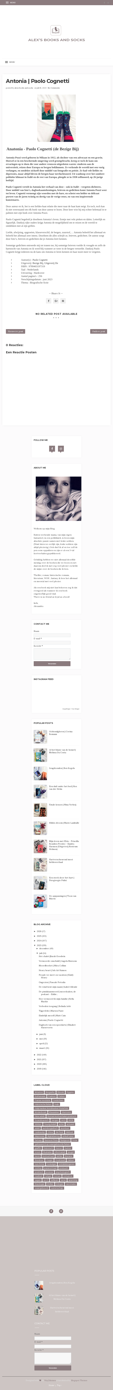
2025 (39, 936)
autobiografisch (50, 1128)
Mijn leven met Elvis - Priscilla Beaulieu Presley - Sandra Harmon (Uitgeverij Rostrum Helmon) (64, 845)
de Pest (59, 1132)
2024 (39, 940)
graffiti (38, 1148)
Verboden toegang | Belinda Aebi (55, 1006)
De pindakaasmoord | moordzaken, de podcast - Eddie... (57, 993)
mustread (60, 1160)
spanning (73, 1180)
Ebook (61, 1092)
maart (42, 1048)
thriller (50, 1184)
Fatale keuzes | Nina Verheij (62, 804)
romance (67, 1176)
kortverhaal (48, 1156)
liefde (59, 1156)
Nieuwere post (15, 331)
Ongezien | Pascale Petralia (52, 982)
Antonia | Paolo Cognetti (51, 1020)
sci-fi (46, 1180)
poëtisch (39, 1172)
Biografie (50, 1092)
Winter (38, 1124)
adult (37, 1128)
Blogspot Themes (79, 1380)
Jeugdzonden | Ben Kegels (62, 768)
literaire (68, 1156)
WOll (70, 1120)
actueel (70, 1124)
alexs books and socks (23, 88)
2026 (39, 931)
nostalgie (51, 1164)
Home (51, 1385)
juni (41, 1034)
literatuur (39, 1160)
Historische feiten (43, 1104)
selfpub (54, 1180)
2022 (39, 1054)
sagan (38, 1180)
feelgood (64, 1140)
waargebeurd (41, 1188)
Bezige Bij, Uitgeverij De (45, 263)
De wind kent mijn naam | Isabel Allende (58, 987)
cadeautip (40, 1132)
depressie (39, 1136)
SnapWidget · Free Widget (71, 709)
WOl (63, 1120)
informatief (60, 1152)
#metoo (39, 1092)
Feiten (62, 1096)
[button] (11, 2)
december (44, 948)
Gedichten (58, 1100)
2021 (39, 1059)
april (41, 1043)
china (50, 1132)
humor (68, 1148)
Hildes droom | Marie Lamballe (64, 822)
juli (41, 953)
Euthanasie (40, 1096)
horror (59, 1148)
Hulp (56, 1104)
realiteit (38, 1176)
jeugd (71, 1152)
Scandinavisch (42, 1120)
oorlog (38, 1168)
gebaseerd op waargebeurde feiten (52, 1144)
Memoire (66, 1112)
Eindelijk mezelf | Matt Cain (52, 1015)
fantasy (38, 1140)
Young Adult (50, 1124)
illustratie (47, 1152)
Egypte (70, 1092)
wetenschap (57, 1188)
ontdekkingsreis (66, 1164)
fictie (74, 1140)
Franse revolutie (42, 1100)
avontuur (65, 1128)
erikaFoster (68, 1136)
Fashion (52, 1096)
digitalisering (53, 1136)
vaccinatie (71, 1184)
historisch (48, 1148)
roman (57, 1176)
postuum (63, 1168)
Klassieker (54, 1112)
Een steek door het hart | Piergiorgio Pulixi (61, 879)
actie (61, 1124)
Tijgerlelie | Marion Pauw (51, 1010)
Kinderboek (40, 1112)
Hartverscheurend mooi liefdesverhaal (61, 860)
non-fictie (39, 1164)
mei (41, 1038)
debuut (69, 1132)
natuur (71, 1160)
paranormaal (50, 1168)
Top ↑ (59, 1385)
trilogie (59, 1184)
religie (48, 1176)
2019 (39, 1068)
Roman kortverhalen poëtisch (62, 1116)
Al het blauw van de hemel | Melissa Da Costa (62, 751)
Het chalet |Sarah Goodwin (52, 956)
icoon (37, 1152)
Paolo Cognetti (40, 259)
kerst (37, 1156)
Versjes (54, 1120)
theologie (39, 1184)
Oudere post (98, 331)
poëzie (49, 1172)
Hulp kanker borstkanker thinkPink (51, 1108)
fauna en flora (51, 1140)
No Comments (54, 88)
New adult (40, 1116)
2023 (39, 945)
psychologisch (63, 1172)
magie (49, 1160)
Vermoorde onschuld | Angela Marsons (58, 961)
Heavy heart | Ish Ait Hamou (52, 970)
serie (63, 1180)
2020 (39, 1064)
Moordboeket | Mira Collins (52, 965)
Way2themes (50, 1380)
